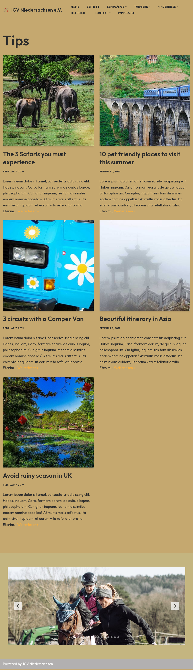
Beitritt (93, 6)
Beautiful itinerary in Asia (135, 319)
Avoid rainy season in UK (37, 476)
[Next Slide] (175, 606)
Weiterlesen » (28, 211)
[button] (126, 6)
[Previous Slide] (18, 606)
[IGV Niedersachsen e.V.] (32, 10)
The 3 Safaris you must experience (34, 158)
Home (75, 6)
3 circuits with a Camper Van (43, 319)
